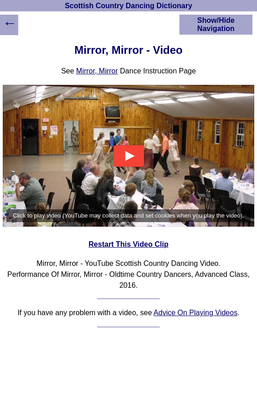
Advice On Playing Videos (195, 313)
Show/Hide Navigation (216, 24)
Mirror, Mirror (97, 71)
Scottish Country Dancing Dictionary (128, 6)
